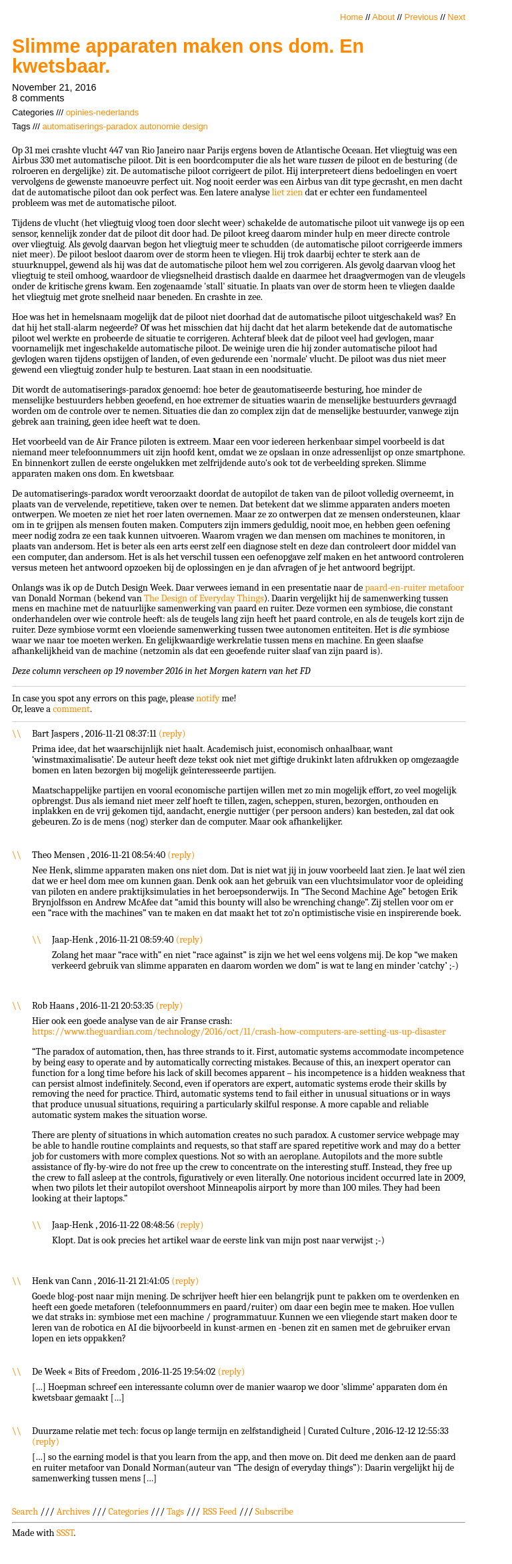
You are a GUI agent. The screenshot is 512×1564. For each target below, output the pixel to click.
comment (71, 709)
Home (351, 17)
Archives (73, 1511)
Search (25, 1511)
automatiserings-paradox (89, 126)
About (383, 17)
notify (207, 698)
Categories (128, 1511)
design (195, 126)
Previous (421, 17)
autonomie (160, 126)
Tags (175, 1511)
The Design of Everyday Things (204, 598)
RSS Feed (220, 1511)
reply (172, 733)
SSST (65, 1533)
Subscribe (274, 1511)
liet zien (287, 192)
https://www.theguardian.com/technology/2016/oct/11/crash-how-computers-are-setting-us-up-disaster (239, 1031)
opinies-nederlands (102, 112)
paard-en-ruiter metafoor (414, 587)
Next (456, 17)
